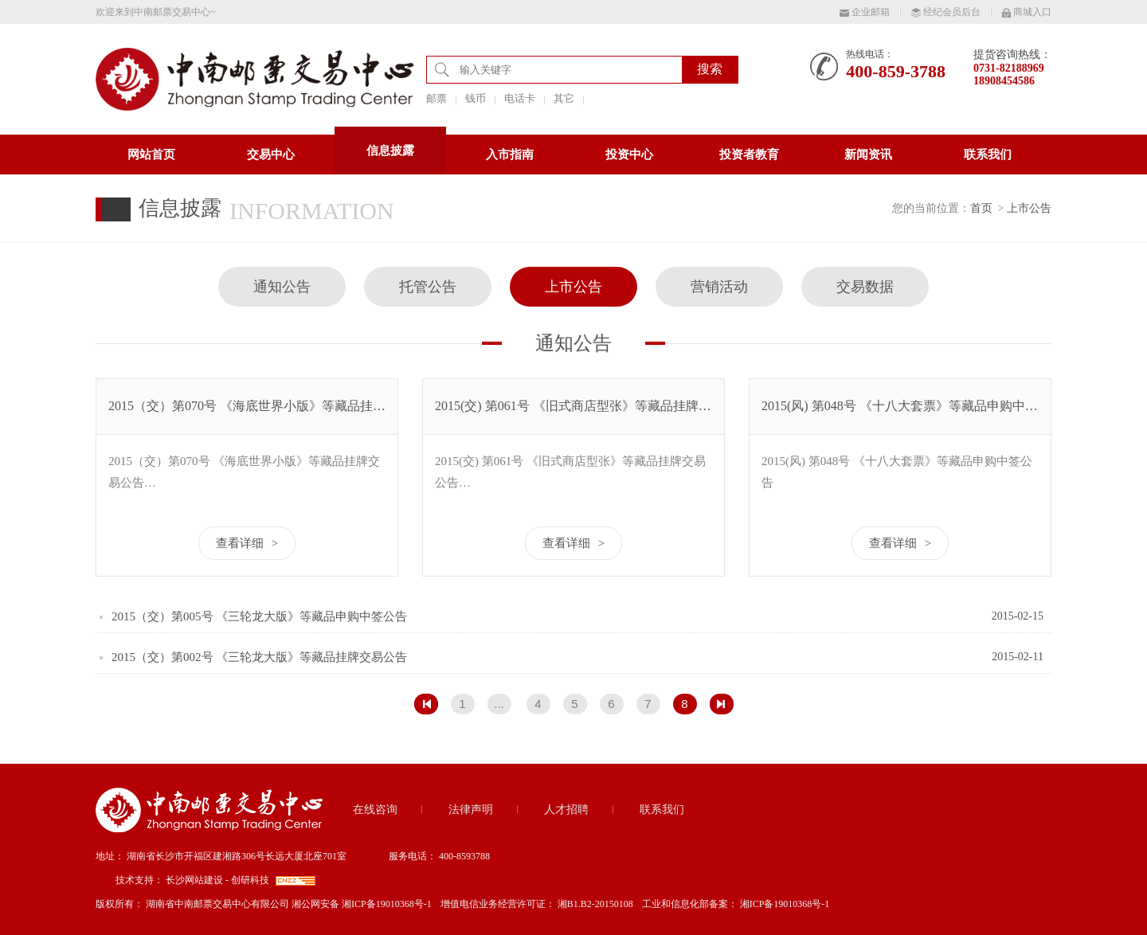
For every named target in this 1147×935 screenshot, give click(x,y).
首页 (981, 208)
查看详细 (247, 543)
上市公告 (1029, 208)
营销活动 (719, 287)
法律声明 (470, 810)
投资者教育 (749, 154)
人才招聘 (566, 810)
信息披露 (390, 150)
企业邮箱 (865, 12)
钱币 (475, 98)
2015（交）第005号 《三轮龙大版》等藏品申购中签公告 (259, 616)
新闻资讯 (868, 154)
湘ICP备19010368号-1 (785, 904)
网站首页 (151, 154)
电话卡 (519, 98)
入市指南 (510, 154)
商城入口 (1026, 12)
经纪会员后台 (946, 12)
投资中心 (629, 154)
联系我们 (988, 154)
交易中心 (271, 154)
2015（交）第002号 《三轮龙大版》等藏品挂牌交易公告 (259, 657)
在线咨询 (375, 810)
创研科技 (250, 880)
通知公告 (282, 287)
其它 (564, 98)
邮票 (436, 98)
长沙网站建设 (194, 880)
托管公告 (427, 287)
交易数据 (865, 287)
